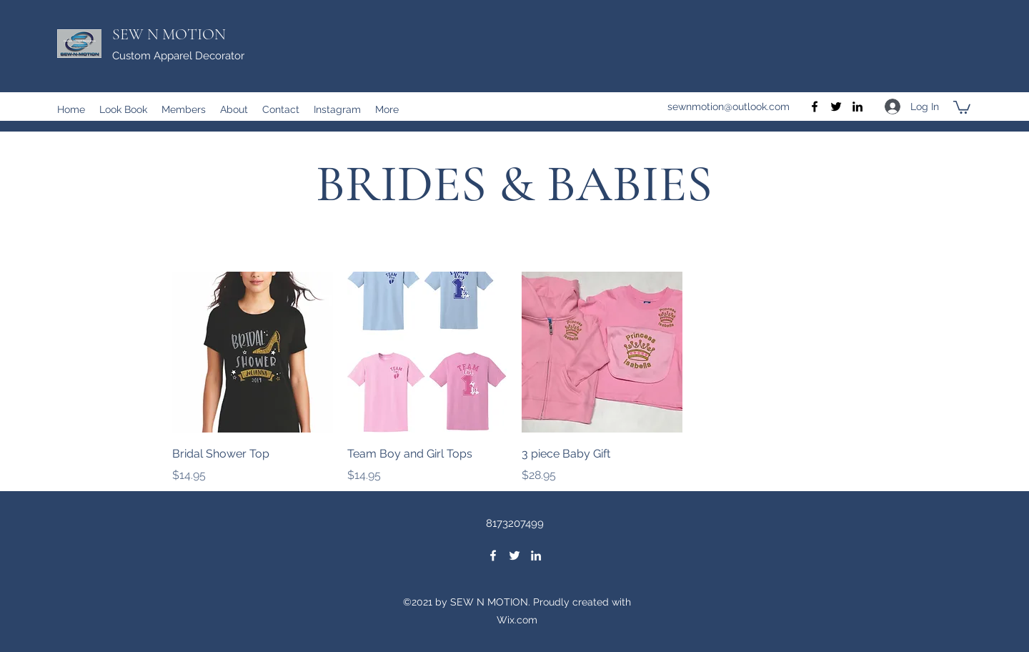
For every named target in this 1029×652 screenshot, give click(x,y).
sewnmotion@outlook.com (728, 106)
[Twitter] (836, 106)
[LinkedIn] (857, 106)
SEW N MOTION (169, 34)
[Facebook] (814, 106)
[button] (961, 106)
